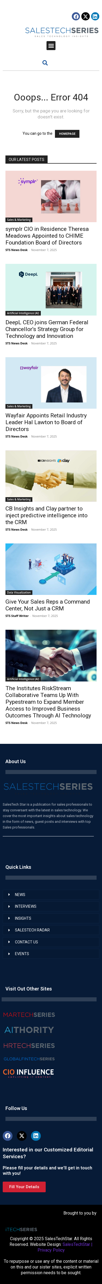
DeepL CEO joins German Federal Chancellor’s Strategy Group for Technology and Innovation (46, 329)
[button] (51, 45)
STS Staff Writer (17, 616)
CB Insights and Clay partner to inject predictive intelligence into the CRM (46, 515)
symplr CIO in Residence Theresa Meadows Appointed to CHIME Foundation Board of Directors (47, 236)
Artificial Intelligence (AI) (23, 313)
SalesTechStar (76, 1244)
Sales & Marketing (19, 220)
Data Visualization (19, 592)
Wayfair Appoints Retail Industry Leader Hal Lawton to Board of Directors (46, 422)
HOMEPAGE (67, 134)
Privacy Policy (51, 1250)
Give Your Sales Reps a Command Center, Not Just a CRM (47, 605)
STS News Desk (16, 250)
